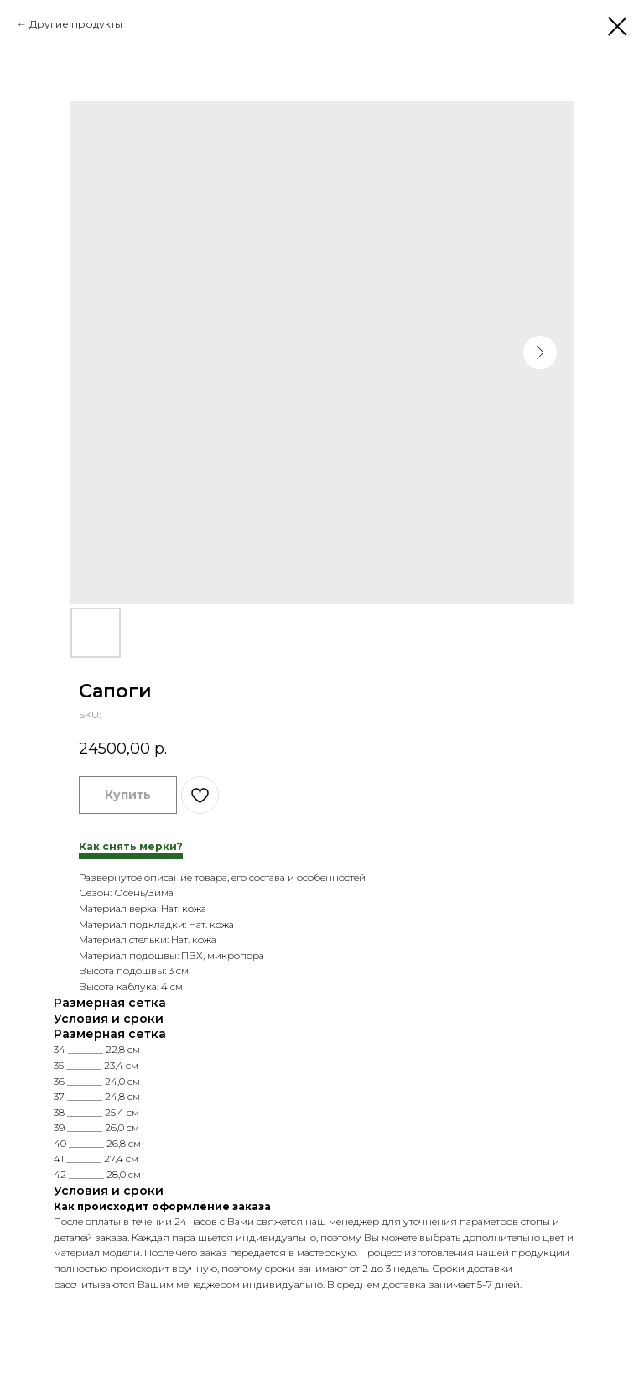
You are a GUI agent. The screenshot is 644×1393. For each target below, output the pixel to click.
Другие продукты (75, 24)
